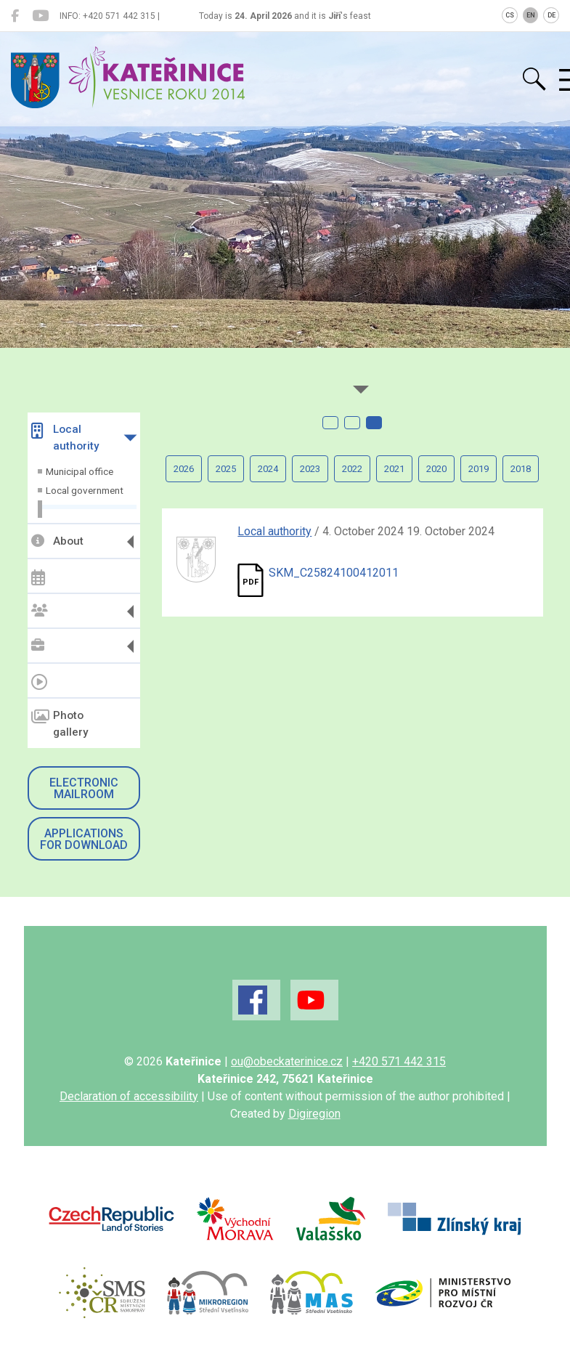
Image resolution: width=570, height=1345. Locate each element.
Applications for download (84, 839)
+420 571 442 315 (399, 1061)
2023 (310, 468)
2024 (268, 468)
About (57, 541)
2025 (226, 468)
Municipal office (79, 471)
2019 (478, 468)
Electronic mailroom (83, 788)
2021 (394, 468)
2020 (436, 468)
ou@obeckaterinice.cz (287, 1061)
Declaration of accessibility (129, 1096)
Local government (84, 490)
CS (509, 15)
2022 (352, 468)
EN (530, 15)
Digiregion (314, 1114)
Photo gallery (59, 724)
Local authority (65, 437)
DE (551, 15)
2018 (520, 468)
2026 (184, 468)
